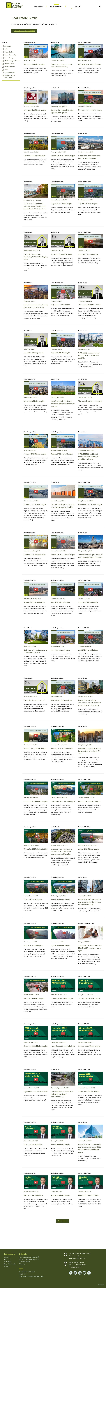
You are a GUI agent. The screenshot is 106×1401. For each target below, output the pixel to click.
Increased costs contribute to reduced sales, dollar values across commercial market (61, 851)
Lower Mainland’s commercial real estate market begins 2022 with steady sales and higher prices (89, 1148)
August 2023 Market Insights (88, 849)
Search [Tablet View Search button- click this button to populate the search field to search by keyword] (100, 6)
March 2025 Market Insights (34, 401)
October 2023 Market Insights (89, 801)
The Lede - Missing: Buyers (34, 353)
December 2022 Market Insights (35, 1046)
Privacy (6, 1266)
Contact (7, 1257)
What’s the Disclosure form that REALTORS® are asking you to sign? (90, 948)
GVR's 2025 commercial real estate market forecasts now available (88, 355)
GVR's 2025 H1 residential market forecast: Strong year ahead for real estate (88, 456)
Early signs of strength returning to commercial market (35, 651)
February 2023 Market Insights (62, 998)
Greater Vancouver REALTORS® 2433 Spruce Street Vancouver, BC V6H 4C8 (80, 1256)
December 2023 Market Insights (35, 801)
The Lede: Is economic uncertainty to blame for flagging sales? (35, 257)
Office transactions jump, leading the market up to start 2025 (36, 306)
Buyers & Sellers (24, 1261)
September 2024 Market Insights (63, 554)
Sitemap (101, 1285)
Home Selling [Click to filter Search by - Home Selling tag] (8, 58)
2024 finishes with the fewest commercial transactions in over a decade (62, 404)
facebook (70, 1273)
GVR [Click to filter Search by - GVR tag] (5, 49)
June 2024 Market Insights (88, 602)
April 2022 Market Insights (60, 1195)
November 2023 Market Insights (63, 801)
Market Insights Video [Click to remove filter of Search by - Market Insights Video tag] (11, 61)
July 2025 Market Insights (87, 203)
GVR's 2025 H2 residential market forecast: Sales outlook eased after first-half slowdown (35, 206)
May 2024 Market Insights (60, 650)
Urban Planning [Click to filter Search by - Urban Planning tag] (9, 72)
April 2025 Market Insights (60, 353)
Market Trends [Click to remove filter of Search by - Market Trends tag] (9, 64)
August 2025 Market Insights (61, 203)
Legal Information (10, 1264)
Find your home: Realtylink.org (29, 1259)
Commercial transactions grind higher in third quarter (62, 111)
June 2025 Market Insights (88, 254)
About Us (7, 1259)
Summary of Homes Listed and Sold (31, 1276)
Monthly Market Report (27, 1272)
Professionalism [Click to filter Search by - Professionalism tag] (9, 66)
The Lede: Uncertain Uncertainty (90, 401)
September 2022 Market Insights (36, 1091)
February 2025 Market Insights (35, 454)
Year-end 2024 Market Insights (35, 504)
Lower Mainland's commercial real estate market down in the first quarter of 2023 (89, 902)
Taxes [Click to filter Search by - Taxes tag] (6, 69)
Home (14, 5)
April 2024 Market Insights (88, 650)
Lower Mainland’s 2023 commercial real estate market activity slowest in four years (89, 703)
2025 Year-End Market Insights (35, 110)
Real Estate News (56, 6)
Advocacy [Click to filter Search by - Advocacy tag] (7, 46)
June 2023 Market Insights (60, 899)
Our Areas (7, 1261)
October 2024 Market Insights (35, 554)
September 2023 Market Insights (36, 849)
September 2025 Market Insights (63, 155)
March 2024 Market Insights (61, 700)
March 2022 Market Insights (88, 1195)
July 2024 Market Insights (60, 602)
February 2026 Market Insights (89, 64)
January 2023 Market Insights (89, 998)
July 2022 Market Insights (33, 1144)
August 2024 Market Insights (34, 602)
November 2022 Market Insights (63, 1046)
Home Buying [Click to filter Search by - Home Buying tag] (8, 52)
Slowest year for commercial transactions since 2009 (61, 65)
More (77, 6)
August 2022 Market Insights (88, 1091)
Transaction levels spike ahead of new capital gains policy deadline (90, 556)
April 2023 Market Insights (60, 945)
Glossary (22, 1264)
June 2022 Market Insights (60, 1144)
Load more (62, 1221)
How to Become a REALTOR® (29, 1257)
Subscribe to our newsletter (24, 31)
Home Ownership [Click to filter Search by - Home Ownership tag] (10, 55)
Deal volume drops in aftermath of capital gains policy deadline (62, 505)
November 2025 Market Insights (90, 110)
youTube (84, 1273)
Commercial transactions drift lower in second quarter (89, 157)
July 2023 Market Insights (33, 899)
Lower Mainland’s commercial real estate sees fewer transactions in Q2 (62, 1094)
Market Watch (39, 6)
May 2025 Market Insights (60, 305)
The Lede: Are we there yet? (34, 700)
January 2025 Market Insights (62, 454)
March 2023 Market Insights (34, 998)
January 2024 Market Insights (62, 748)
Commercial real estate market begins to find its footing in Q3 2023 (89, 751)
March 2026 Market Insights (34, 64)
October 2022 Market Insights (89, 1046)
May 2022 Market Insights (33, 1195)
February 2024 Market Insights (35, 748)
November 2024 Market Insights (90, 504)
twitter (75, 1273)
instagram (89, 1273)
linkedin (80, 1273)
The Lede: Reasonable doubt (61, 254)
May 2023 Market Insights (33, 945)
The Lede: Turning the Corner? (89, 305)
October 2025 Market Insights (35, 155)
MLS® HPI (22, 1274)
